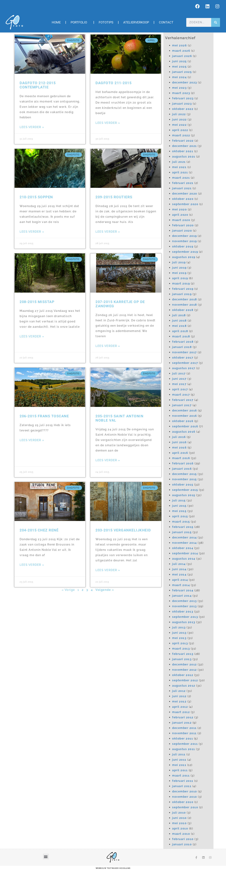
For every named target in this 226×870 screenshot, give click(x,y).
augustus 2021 (183, 156)
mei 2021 (179, 167)
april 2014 (180, 579)
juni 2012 (179, 696)
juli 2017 (179, 373)
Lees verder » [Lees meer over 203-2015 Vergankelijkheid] (108, 570)
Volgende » (105, 590)
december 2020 (184, 193)
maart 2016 (181, 458)
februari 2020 (183, 225)
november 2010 (184, 796)
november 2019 (184, 241)
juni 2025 (179, 61)
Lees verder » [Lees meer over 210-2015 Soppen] (32, 231)
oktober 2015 (182, 484)
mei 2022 (179, 124)
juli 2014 (179, 564)
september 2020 (185, 204)
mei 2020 (179, 209)
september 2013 (185, 617)
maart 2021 (181, 177)
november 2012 (184, 669)
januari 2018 (182, 347)
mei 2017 (179, 384)
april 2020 (180, 214)
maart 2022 (181, 135)
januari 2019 (182, 294)
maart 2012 (181, 712)
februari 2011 (182, 781)
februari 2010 (183, 839)
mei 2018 (179, 326)
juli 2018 (179, 315)
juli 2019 (179, 262)
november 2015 (184, 479)
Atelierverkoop (136, 22)
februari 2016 (183, 463)
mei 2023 (179, 87)
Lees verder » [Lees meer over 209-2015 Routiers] (108, 231)
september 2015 (185, 490)
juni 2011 (179, 759)
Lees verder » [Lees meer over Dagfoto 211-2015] (108, 123)
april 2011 (180, 770)
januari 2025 (182, 72)
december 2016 (184, 410)
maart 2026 (181, 50)
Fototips (106, 22)
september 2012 (185, 680)
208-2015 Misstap (37, 302)
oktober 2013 (182, 611)
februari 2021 (183, 183)
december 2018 (184, 299)
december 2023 (184, 82)
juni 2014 (179, 569)
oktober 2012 (182, 675)
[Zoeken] (215, 22)
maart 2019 (181, 283)
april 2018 (180, 331)
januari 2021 (182, 188)
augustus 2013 (183, 622)
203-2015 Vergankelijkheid (123, 530)
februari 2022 (183, 140)
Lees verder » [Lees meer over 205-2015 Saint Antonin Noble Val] (108, 460)
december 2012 (184, 664)
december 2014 (184, 537)
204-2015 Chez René (39, 530)
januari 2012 (182, 722)
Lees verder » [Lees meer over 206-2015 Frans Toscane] (32, 440)
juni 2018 (179, 320)
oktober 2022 (182, 109)
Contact (166, 22)
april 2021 (180, 172)
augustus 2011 (183, 749)
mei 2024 (179, 77)
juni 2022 (179, 119)
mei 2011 (179, 765)
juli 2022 (179, 114)
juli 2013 (179, 627)
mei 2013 (179, 638)
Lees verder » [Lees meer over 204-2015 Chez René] (32, 564)
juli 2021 (179, 161)
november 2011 (184, 733)
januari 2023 (182, 103)
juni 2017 (179, 378)
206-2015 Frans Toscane (44, 416)
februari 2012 (183, 717)
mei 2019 (179, 273)
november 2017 (184, 352)
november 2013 (184, 606)
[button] (46, 856)
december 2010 (184, 791)
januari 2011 (181, 786)
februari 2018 (183, 341)
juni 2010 (179, 818)
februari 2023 (183, 98)
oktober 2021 (182, 151)
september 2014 (185, 553)
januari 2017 (182, 405)
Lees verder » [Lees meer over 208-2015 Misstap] (32, 336)
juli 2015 (179, 500)
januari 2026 (182, 56)
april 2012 (180, 706)
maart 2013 (181, 648)
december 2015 (184, 474)
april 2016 (180, 452)
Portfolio (80, 22)
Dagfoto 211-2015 (114, 83)
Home (56, 22)
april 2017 (180, 389)
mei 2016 (179, 447)
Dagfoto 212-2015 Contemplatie (38, 85)
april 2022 (180, 130)
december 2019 (184, 236)
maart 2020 (181, 220)
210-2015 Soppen (36, 197)
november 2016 (184, 415)
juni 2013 (179, 632)
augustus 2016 (183, 431)
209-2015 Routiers (114, 197)
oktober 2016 (182, 421)
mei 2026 (179, 45)
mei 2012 (179, 701)
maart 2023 (181, 93)
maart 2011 (181, 775)
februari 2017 (183, 400)
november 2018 (184, 304)
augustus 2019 (183, 257)
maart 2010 (181, 833)
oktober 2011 (182, 738)
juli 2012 (179, 691)
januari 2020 (182, 230)
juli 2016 (179, 437)
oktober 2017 (182, 357)
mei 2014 (179, 574)
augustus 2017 (183, 368)
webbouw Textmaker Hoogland (113, 868)
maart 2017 (181, 394)
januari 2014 (182, 595)
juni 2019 (179, 267)
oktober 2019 (182, 246)
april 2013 (180, 643)
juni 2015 (179, 505)
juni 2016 (179, 442)
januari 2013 (182, 659)
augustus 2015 (183, 495)
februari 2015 (183, 527)
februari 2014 (183, 590)
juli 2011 (179, 754)
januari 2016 (182, 468)
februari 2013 (183, 654)
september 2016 (185, 426)
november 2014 (184, 542)
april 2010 (180, 828)
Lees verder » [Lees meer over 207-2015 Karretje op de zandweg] (108, 346)
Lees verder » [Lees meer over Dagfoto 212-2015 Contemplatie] (32, 127)
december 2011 (184, 728)
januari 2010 (182, 844)
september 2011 (185, 743)
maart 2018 (181, 336)
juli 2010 (179, 812)
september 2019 (185, 251)
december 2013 (184, 601)
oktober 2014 (182, 548)
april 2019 (180, 278)
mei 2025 (179, 66)
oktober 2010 (182, 802)
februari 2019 (183, 288)
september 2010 (185, 807)
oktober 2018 (182, 310)
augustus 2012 (183, 685)
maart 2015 (181, 521)
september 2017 (185, 363)
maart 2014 (181, 585)
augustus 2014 (183, 558)
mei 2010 (179, 823)
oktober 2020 (183, 199)
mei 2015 (179, 511)
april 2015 (180, 516)
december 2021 (184, 146)
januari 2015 (182, 532)
